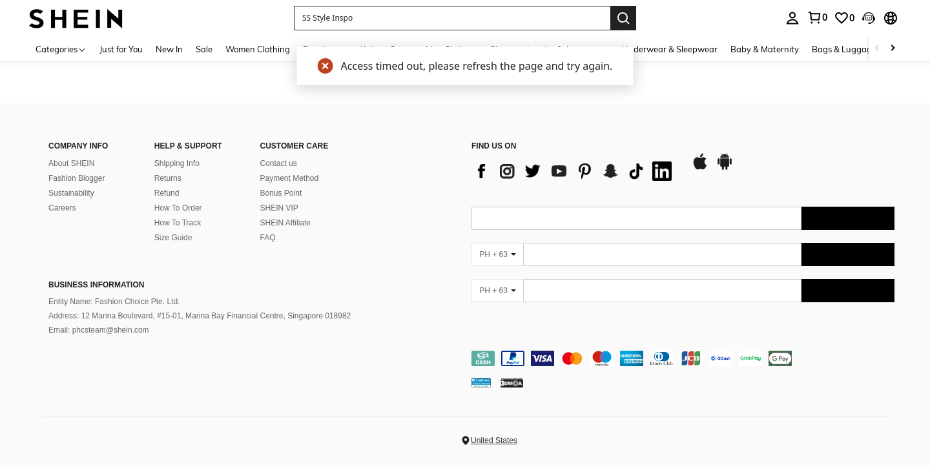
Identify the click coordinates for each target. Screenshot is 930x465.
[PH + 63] (497, 254)
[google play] (725, 167)
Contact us (278, 163)
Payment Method (289, 178)
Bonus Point (281, 193)
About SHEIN (71, 163)
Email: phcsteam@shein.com (98, 330)
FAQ (268, 237)
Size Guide (173, 237)
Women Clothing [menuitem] (257, 49)
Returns (167, 178)
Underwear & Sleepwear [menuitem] (670, 49)
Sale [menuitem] (204, 49)
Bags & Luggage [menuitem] (844, 49)
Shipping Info (177, 163)
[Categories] (61, 48)
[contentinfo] (682, 358)
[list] (574, 171)
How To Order (178, 207)
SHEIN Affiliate (285, 222)
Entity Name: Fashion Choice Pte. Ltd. (114, 301)
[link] (844, 18)
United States (494, 440)
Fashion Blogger (76, 178)
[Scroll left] (877, 48)
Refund (167, 193)
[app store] (700, 167)
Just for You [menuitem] (121, 49)
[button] (452, 18)
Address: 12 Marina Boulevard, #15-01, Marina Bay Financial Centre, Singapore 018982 (199, 315)
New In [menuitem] (169, 49)
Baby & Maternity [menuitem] (764, 49)
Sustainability (71, 193)
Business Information (96, 284)
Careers (62, 207)
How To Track (177, 222)
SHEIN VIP (279, 207)
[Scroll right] (892, 48)
